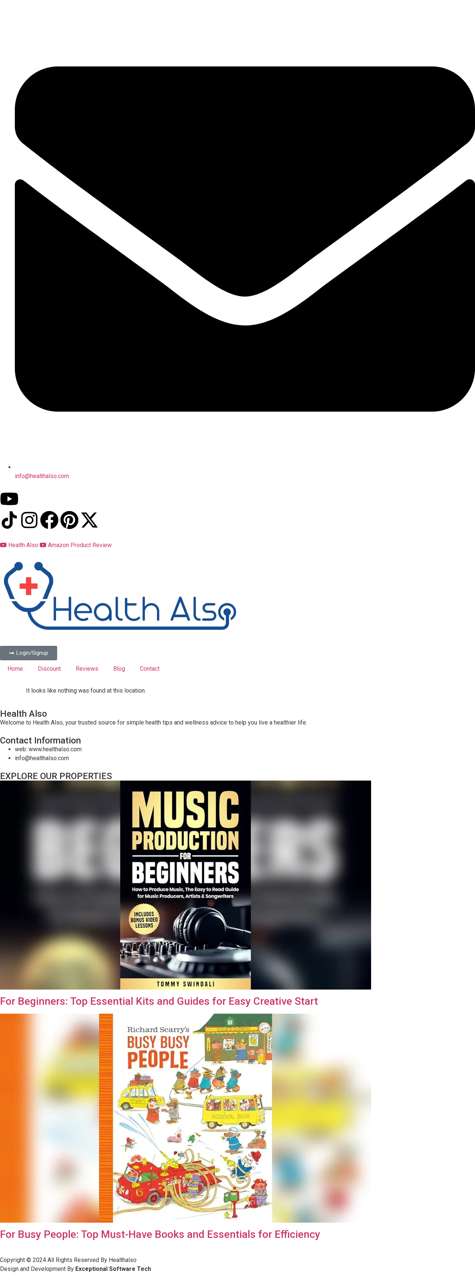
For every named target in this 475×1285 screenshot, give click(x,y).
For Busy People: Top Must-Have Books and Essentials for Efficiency (160, 1234)
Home (15, 668)
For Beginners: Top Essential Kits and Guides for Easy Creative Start (159, 1001)
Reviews (87, 668)
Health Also (20, 545)
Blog (119, 668)
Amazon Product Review (76, 545)
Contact (150, 668)
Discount (49, 668)
